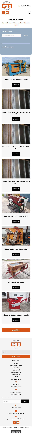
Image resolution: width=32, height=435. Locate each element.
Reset (4, 40)
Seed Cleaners (24, 23)
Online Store (16, 368)
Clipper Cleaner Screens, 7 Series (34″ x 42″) (16, 182)
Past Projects (16, 374)
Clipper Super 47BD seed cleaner (16, 249)
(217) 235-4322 (25, 5)
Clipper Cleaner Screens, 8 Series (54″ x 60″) (16, 148)
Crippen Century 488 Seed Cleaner (16, 79)
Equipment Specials (13, 23)
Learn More (16, 84)
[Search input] (11, 401)
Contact (16, 376)
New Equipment (16, 372)
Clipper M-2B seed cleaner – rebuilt (16, 315)
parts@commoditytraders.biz (16, 419)
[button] (3, 12)
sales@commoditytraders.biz (16, 413)
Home (4, 23)
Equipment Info (16, 370)
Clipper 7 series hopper (16, 282)
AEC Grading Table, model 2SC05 (16, 216)
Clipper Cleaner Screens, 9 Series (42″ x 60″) (16, 113)
